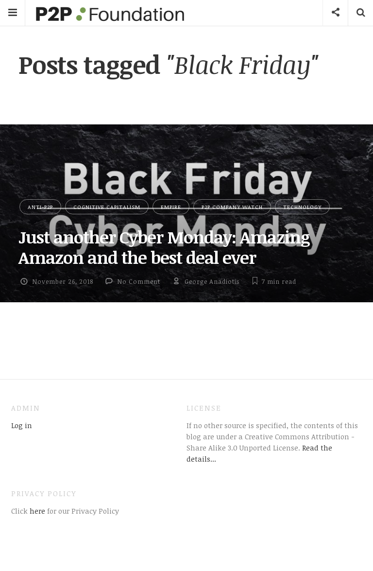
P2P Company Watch (232, 206)
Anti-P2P (40, 206)
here (36, 511)
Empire (171, 206)
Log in (21, 425)
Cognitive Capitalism (106, 206)
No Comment (138, 281)
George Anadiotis (212, 281)
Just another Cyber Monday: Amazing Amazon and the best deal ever (164, 247)
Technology (302, 206)
